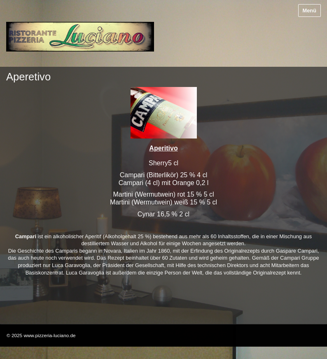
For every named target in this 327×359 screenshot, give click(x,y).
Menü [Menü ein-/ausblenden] (309, 10)
